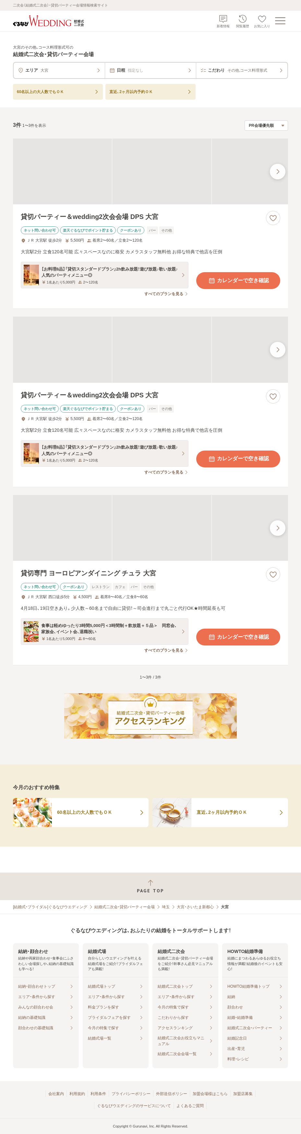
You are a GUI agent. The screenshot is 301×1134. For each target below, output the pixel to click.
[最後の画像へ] (277, 171)
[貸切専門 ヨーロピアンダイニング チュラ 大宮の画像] (150, 528)
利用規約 (77, 1094)
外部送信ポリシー (171, 1094)
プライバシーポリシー (131, 1094)
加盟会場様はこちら (210, 1094)
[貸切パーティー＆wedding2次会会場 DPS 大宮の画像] (150, 172)
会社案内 (56, 1094)
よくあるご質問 (190, 1106)
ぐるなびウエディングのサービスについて (134, 1106)
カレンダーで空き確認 (238, 280)
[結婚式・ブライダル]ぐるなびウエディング (50, 907)
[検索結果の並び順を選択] (266, 125)
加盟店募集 (243, 1094)
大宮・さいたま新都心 (195, 907)
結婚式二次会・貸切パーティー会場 (124, 907)
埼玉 (166, 907)
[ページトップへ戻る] (150, 886)
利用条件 (98, 1094)
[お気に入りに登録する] (273, 218)
